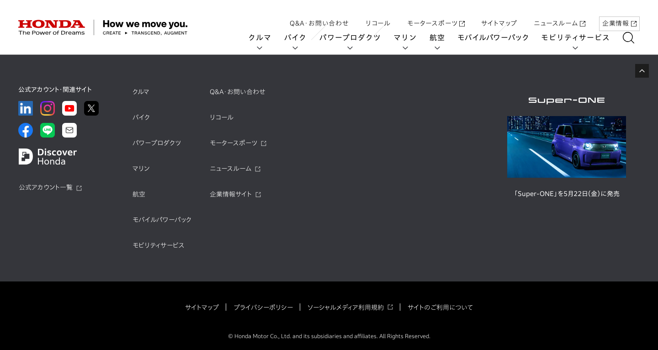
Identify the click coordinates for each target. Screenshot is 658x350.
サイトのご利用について (440, 307)
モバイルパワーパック (498, 37)
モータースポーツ (436, 15)
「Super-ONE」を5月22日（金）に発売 (567, 194)
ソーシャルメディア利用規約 (346, 307)
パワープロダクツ (355, 37)
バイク (301, 37)
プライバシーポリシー (263, 307)
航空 (443, 37)
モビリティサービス (581, 37)
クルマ (265, 37)
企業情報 (619, 15)
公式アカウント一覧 (46, 187)
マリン (410, 37)
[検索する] (634, 37)
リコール (378, 15)
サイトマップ (499, 15)
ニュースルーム (559, 15)
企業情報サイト (231, 194)
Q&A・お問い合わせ (319, 15)
